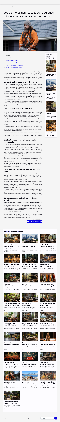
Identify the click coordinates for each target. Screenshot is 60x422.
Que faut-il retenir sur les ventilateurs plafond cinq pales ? (47, 305)
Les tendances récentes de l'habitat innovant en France (11, 364)
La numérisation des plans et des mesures (13, 57)
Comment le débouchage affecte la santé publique (47, 344)
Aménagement (5, 418)
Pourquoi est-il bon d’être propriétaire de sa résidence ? (11, 285)
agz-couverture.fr (19, 136)
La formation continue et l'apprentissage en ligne (14, 65)
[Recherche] (47, 418)
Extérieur (17, 418)
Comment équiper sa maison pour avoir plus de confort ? (29, 266)
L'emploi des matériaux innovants (12, 60)
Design (27, 418)
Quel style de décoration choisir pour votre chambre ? (51, 115)
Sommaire (7, 55)
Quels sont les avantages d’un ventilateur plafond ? (29, 305)
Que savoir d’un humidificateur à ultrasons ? (9, 325)
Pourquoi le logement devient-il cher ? (50, 134)
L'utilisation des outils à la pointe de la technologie (14, 62)
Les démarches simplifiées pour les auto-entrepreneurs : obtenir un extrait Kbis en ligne (51, 95)
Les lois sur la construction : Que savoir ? (46, 266)
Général (8, 6)
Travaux (12, 418)
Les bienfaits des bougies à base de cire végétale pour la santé (51, 75)
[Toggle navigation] (4, 2)
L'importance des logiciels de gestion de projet (14, 67)
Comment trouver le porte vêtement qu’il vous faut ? (47, 285)
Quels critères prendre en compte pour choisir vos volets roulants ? (12, 344)
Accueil (4, 6)
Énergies (23, 418)
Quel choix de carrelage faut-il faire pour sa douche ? (30, 325)
